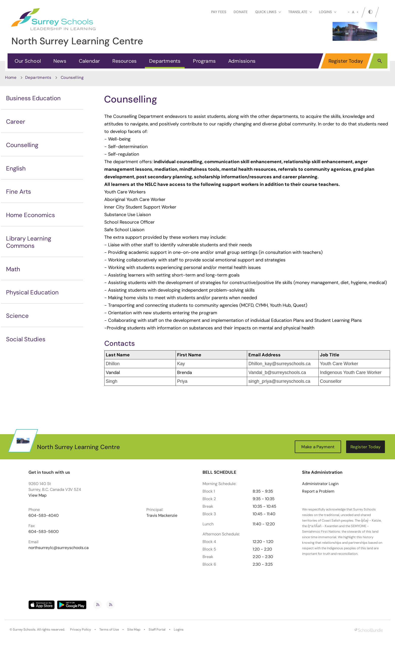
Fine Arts (18, 191)
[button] (380, 60)
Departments (164, 61)
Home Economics (30, 215)
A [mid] (353, 12)
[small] (348, 12)
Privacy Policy (80, 630)
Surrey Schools (24, 630)
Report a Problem (318, 491)
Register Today (345, 61)
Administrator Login (320, 483)
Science (17, 316)
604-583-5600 (43, 531)
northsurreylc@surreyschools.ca (58, 547)
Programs (204, 61)
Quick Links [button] (268, 12)
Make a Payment (318, 447)
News (59, 61)
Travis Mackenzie (161, 515)
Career (15, 121)
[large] (357, 12)
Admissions (241, 61)
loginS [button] (327, 12)
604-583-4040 (43, 515)
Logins (179, 630)
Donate (241, 12)
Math (13, 269)
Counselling (22, 145)
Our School (28, 61)
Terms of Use (109, 630)
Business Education (33, 98)
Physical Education (32, 292)
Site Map (133, 630)
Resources (124, 61)
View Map (37, 495)
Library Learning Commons (28, 242)
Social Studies (25, 339)
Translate (300, 12)
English (16, 168)
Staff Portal (157, 630)
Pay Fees (218, 12)
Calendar (89, 61)
